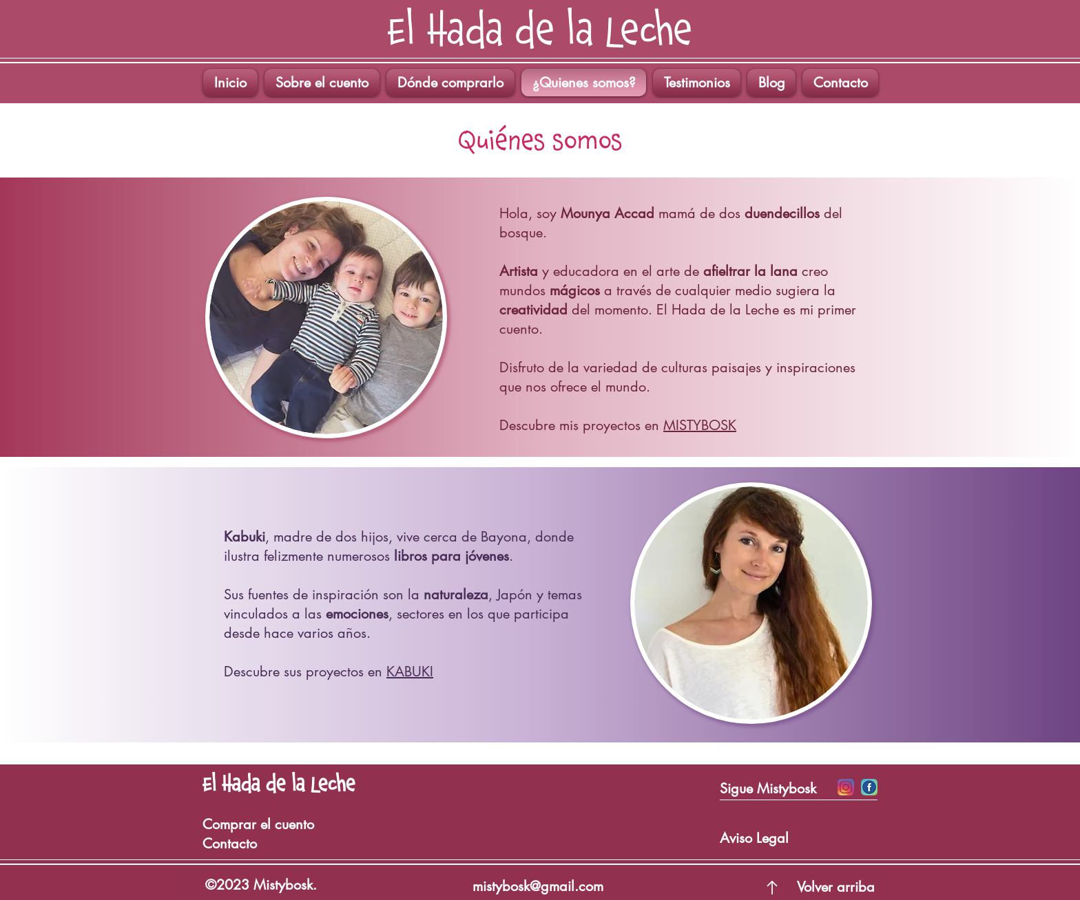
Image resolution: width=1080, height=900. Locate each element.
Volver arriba (836, 887)
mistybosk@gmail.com (538, 886)
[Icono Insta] (846, 787)
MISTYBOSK (699, 425)
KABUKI (409, 672)
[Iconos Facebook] (869, 787)
